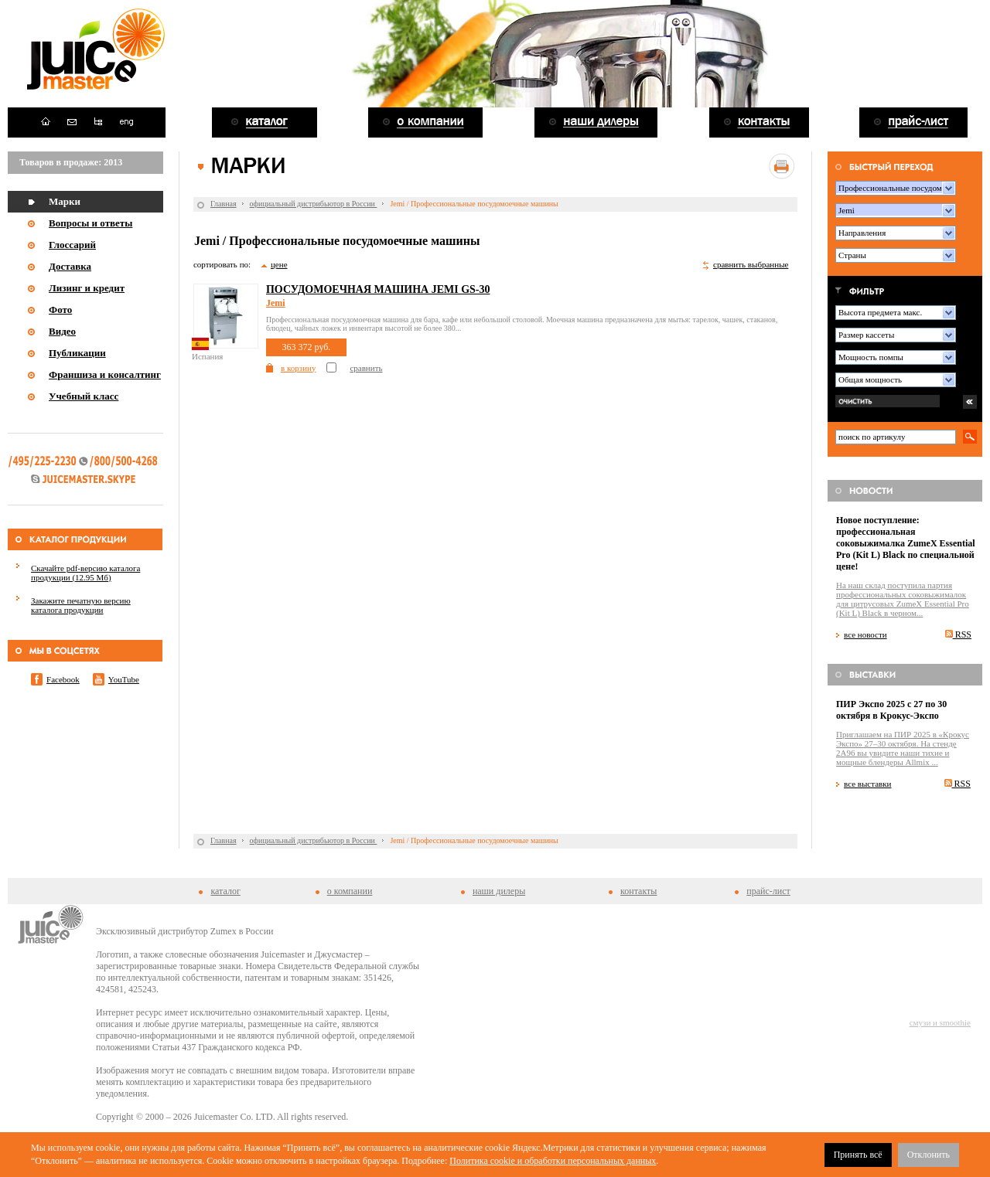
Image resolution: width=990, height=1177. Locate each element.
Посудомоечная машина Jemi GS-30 (378, 289)
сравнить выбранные (750, 264)
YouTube (123, 679)
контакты (638, 891)
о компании (350, 891)
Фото (60, 309)
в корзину (298, 367)
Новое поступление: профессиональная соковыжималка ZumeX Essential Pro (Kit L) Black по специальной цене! (905, 543)
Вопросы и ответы (90, 223)
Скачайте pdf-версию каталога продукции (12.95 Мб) (85, 572)
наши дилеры (499, 891)
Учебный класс (83, 396)
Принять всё (858, 1154)
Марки (64, 201)
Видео (62, 331)
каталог (225, 891)
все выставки (868, 783)
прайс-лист (768, 891)
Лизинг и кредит (87, 288)
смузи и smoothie (940, 1022)
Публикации (77, 353)
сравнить (366, 367)
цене (279, 264)
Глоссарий (72, 244)
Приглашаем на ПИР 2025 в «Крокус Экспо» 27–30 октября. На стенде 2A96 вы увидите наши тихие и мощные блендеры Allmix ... (902, 748)
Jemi (275, 303)
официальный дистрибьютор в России (313, 203)
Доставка (70, 266)
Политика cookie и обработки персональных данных (552, 1160)
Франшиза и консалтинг (105, 374)
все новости (865, 634)
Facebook (63, 679)
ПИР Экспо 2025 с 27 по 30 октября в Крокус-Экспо (891, 710)
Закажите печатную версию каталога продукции (81, 605)
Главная (223, 203)
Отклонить (928, 1154)
